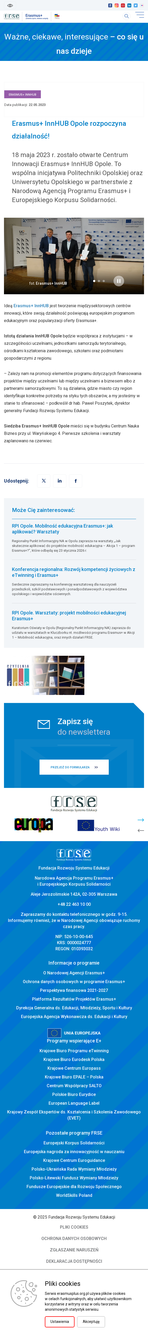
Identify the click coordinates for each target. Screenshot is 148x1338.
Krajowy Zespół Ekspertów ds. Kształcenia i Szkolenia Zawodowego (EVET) (74, 1115)
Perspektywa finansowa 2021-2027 (74, 990)
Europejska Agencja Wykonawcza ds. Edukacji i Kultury (74, 1016)
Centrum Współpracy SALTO (74, 1085)
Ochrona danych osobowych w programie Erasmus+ (74, 981)
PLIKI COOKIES (74, 1227)
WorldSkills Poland (74, 1195)
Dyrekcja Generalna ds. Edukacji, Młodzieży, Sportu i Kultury (74, 1007)
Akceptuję (91, 1321)
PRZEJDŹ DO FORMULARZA (70, 767)
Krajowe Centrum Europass (74, 1068)
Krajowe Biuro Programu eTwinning (74, 1050)
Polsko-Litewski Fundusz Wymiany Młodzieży (74, 1177)
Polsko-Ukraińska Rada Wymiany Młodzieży (74, 1169)
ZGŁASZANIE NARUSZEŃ (74, 1249)
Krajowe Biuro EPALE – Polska (74, 1077)
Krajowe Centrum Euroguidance (74, 1160)
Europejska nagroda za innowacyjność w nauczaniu (74, 1151)
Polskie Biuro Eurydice (74, 1094)
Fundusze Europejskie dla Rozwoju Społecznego (74, 1186)
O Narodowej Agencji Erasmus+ (74, 972)
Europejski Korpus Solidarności (74, 1142)
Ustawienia (59, 1321)
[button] (94, 281)
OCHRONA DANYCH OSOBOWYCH (74, 1238)
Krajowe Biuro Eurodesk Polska (74, 1059)
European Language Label (74, 1103)
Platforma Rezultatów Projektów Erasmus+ (74, 999)
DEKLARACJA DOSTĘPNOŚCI (74, 1261)
